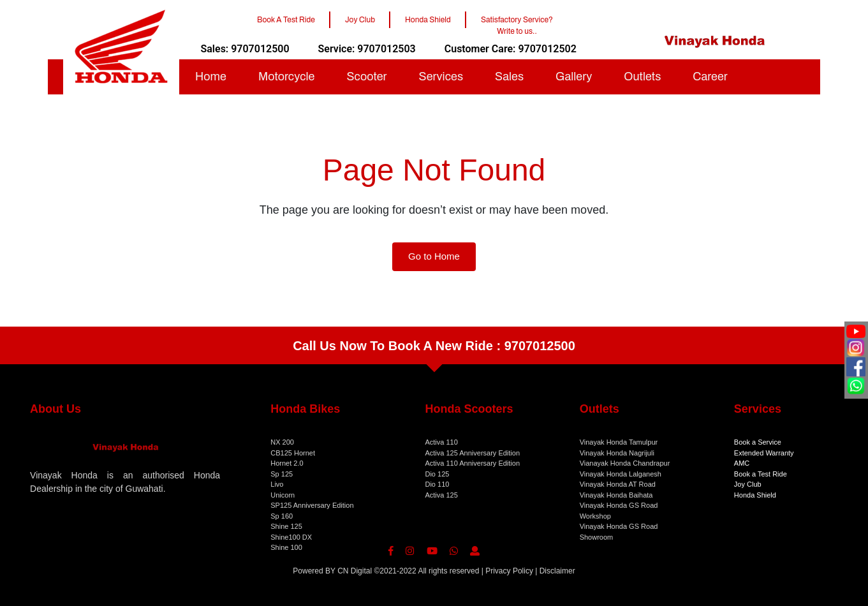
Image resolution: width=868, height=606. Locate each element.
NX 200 (282, 442)
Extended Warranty (764, 453)
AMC (741, 463)
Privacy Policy (509, 570)
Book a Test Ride (760, 474)
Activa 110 (441, 442)
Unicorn (282, 495)
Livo (276, 484)
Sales (509, 76)
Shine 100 (286, 547)
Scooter (366, 76)
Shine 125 (286, 526)
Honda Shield (755, 495)
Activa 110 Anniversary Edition (472, 463)
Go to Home (434, 256)
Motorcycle (286, 76)
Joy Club (747, 484)
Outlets (642, 76)
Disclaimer (557, 570)
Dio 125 (437, 474)
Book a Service (757, 442)
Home (210, 76)
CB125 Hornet (292, 453)
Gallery (573, 76)
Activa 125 (441, 495)
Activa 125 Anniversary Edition (472, 453)
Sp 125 (281, 474)
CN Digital (354, 570)
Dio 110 (437, 484)
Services (441, 76)
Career (710, 76)
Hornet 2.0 (286, 463)
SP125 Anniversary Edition (311, 505)
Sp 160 (281, 516)
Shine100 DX (291, 537)
